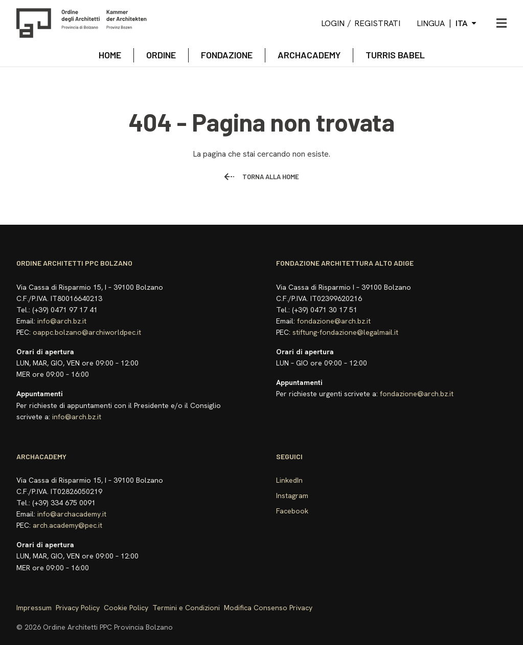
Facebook (292, 510)
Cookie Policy (126, 607)
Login (333, 23)
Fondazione (227, 54)
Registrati (377, 23)
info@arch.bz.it (61, 321)
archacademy (309, 54)
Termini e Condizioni (186, 607)
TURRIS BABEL (395, 54)
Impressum (34, 607)
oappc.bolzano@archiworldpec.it (87, 332)
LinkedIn (289, 480)
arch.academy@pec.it (67, 525)
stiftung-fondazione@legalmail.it (345, 332)
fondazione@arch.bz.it (334, 321)
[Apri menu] (501, 23)
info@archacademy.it (71, 514)
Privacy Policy (78, 607)
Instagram (292, 495)
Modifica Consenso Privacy (268, 607)
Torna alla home (261, 177)
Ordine (161, 54)
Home (110, 54)
